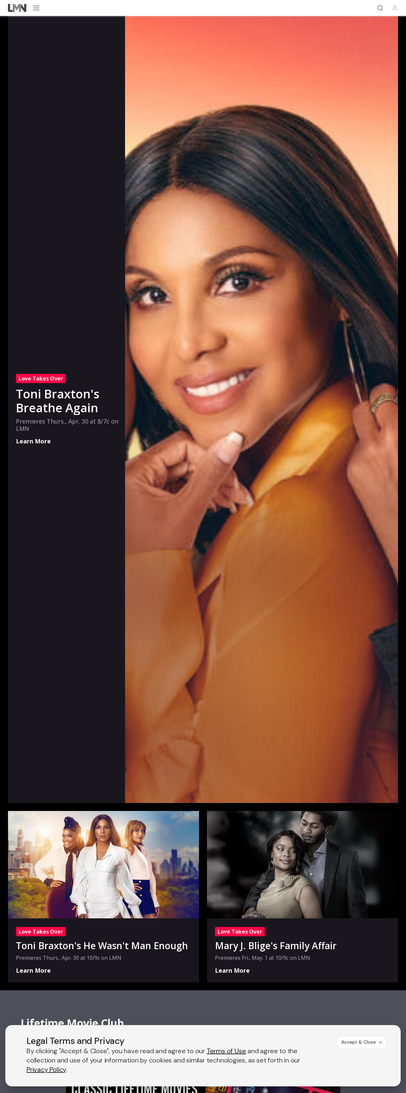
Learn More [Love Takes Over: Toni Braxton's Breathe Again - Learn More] (33, 441)
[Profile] (394, 8)
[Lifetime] (17, 8)
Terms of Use (226, 1051)
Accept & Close (362, 1042)
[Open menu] (36, 8)
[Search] (380, 8)
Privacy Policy (46, 1069)
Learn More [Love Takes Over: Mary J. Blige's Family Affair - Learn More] (232, 970)
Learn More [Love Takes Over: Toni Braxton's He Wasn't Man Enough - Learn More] (33, 970)
